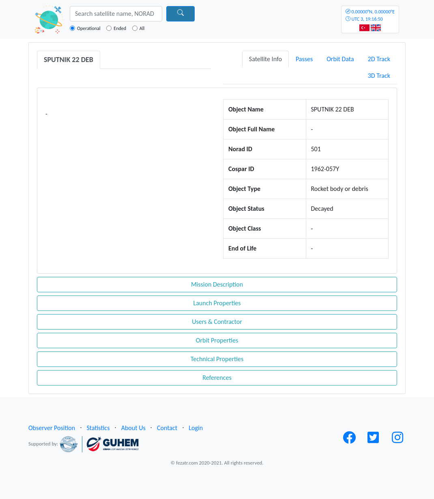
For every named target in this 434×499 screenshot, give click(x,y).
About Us (133, 428)
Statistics (98, 428)
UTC (370, 15)
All (142, 28)
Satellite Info (265, 59)
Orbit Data (340, 59)
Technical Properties (217, 359)
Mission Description (217, 284)
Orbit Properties (217, 340)
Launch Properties (217, 303)
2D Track (379, 59)
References (216, 377)
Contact (167, 428)
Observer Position (51, 428)
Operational (89, 28)
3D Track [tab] (379, 75)
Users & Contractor (217, 322)
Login (196, 428)
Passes (304, 59)
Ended (120, 28)
